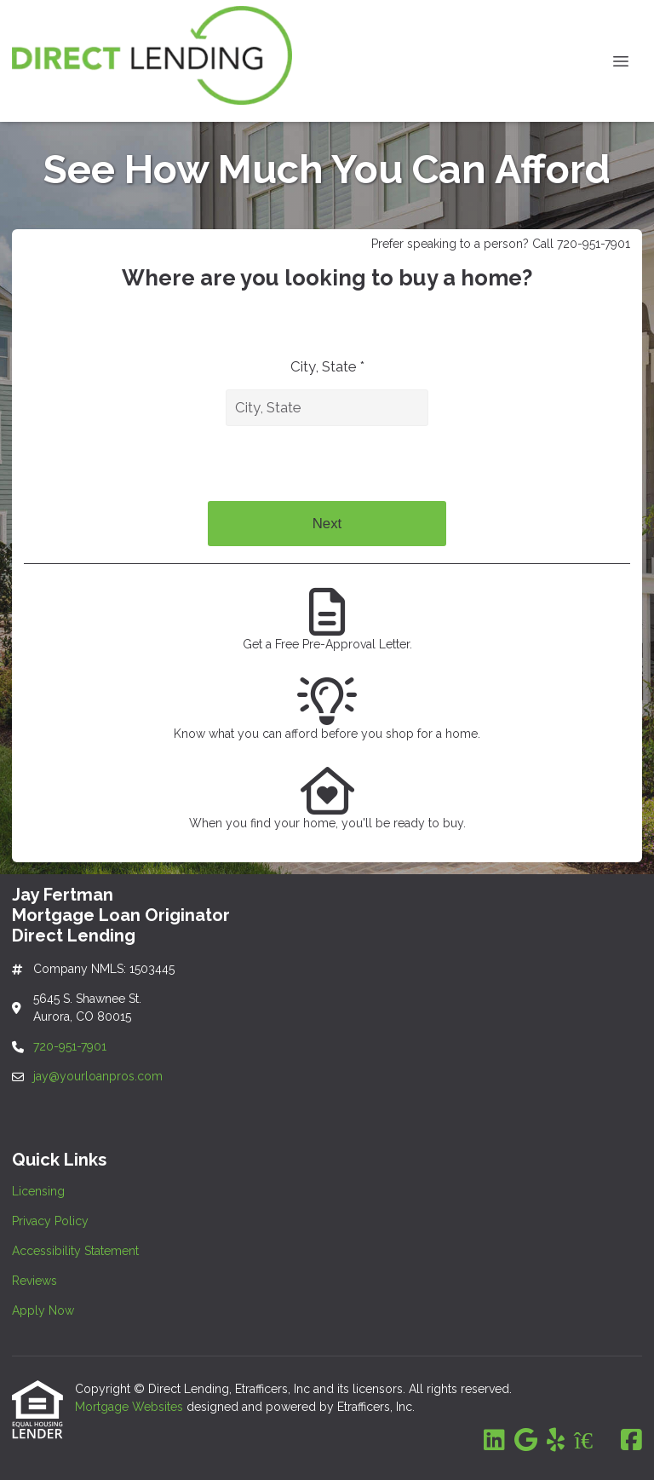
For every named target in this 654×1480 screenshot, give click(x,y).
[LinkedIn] (494, 1441)
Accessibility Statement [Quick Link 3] (75, 1251)
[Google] (525, 1441)
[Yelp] (556, 1441)
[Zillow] (592, 1441)
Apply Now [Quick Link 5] (43, 1310)
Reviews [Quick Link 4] (34, 1280)
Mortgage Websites (130, 1407)
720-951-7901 (71, 1046)
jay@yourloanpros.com (98, 1076)
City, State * (327, 366)
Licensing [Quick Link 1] (38, 1191)
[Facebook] (631, 1441)
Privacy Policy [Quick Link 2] (50, 1221)
